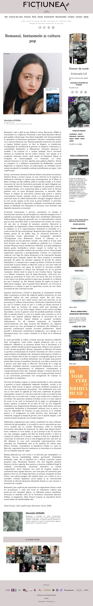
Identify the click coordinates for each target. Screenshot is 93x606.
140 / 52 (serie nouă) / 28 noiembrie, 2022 (19, 123)
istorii (82, 138)
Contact (79, 17)
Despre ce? (72, 321)
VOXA (80, 143)
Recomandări (60, 17)
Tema (34, 17)
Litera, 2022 (73, 306)
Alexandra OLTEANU (12, 120)
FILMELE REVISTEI (79, 223)
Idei (6, 17)
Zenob (40, 17)
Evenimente (49, 17)
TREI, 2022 (72, 363)
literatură (72, 135)
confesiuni (73, 133)
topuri (71, 138)
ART (70, 401)
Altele (86, 17)
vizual (80, 133)
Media (47, 598)
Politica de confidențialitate (46, 595)
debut (77, 138)
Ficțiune (27, 17)
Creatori (71, 17)
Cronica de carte (16, 17)
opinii (71, 140)
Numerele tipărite (79, 130)
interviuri (80, 135)
